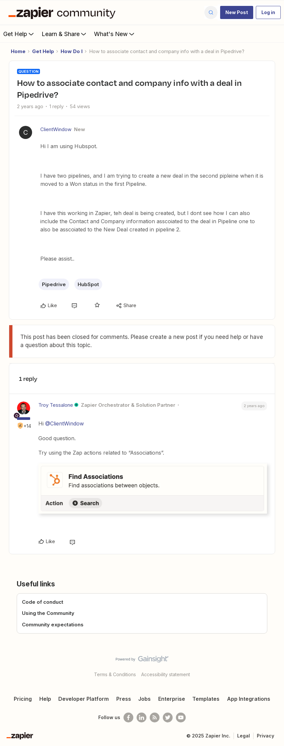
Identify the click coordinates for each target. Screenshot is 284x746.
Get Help (19, 34)
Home (18, 51)
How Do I (72, 51)
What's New (115, 34)
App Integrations (248, 699)
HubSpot (88, 284)
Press (123, 699)
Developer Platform (83, 699)
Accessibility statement (165, 674)
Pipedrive (54, 284)
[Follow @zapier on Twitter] (168, 717)
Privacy (265, 735)
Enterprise (171, 699)
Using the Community (48, 613)
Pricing (23, 699)
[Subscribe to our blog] (155, 717)
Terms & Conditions (115, 674)
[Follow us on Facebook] (128, 717)
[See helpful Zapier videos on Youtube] (181, 717)
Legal (243, 735)
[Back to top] (276, 664)
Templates (205, 699)
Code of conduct (42, 602)
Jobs (144, 699)
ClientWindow (55, 129)
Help (45, 699)
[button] (236, 12)
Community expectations (53, 624)
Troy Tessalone (55, 405)
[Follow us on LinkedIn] (141, 717)
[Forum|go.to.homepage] (64, 12)
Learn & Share (64, 34)
